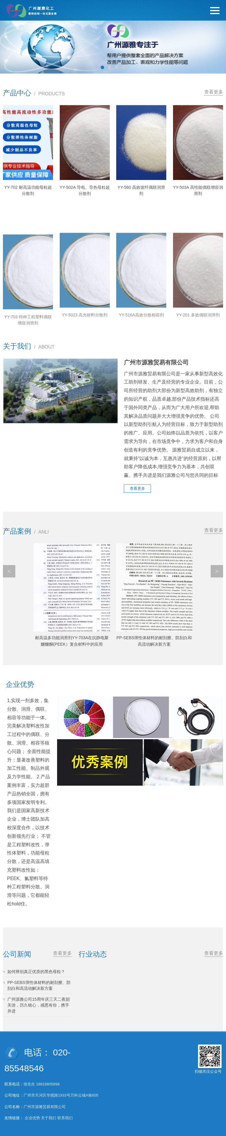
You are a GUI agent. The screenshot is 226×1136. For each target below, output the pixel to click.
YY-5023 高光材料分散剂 (84, 376)
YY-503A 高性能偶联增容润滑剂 (198, 201)
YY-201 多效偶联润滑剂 (198, 376)
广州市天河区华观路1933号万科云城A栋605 (61, 1095)
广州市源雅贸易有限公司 (45, 1107)
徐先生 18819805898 (41, 1084)
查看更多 (213, 91)
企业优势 (32, 1118)
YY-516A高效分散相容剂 (141, 376)
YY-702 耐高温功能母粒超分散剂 (27, 200)
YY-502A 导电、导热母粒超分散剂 (85, 201)
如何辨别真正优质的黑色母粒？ (36, 971)
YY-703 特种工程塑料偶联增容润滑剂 (27, 385)
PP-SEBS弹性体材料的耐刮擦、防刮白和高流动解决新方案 (39, 985)
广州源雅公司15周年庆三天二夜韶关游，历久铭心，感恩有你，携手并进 (38, 1005)
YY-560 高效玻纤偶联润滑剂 (141, 201)
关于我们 (48, 1118)
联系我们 (65, 1118)
